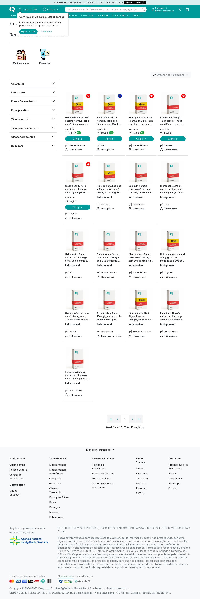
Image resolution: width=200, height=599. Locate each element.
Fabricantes (56, 517)
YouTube (141, 483)
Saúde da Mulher (120, 15)
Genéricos (137, 15)
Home (15, 24)
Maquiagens (175, 478)
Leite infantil (102, 15)
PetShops (174, 483)
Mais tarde (46, 31)
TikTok (140, 493)
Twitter (140, 468)
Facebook (142, 473)
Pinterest (141, 488)
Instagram (142, 478)
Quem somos (17, 464)
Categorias (55, 478)
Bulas (52, 502)
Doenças (54, 507)
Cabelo (172, 488)
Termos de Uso (101, 478)
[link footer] (66, 581)
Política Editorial (18, 469)
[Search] (143, 9)
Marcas (53, 512)
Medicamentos (57, 464)
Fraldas (172, 473)
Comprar (78, 138)
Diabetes (72, 15)
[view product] (77, 104)
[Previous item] (12, 57)
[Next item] (188, 57)
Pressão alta (86, 15)
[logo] (12, 9)
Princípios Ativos (59, 497)
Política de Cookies (103, 473)
